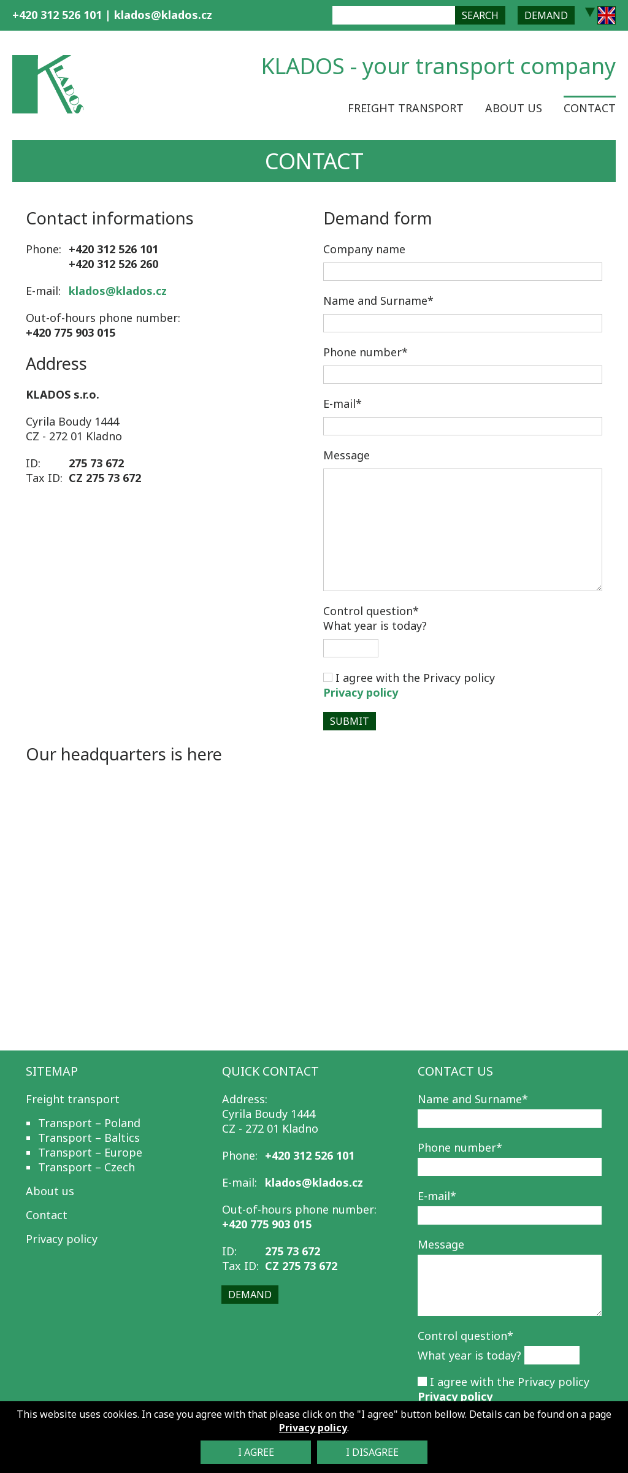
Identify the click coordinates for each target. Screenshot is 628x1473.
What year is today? (375, 618)
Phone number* (365, 352)
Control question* (465, 1335)
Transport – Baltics (89, 1137)
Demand (546, 15)
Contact (590, 108)
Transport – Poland (89, 1122)
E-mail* (342, 403)
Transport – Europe (90, 1152)
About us (513, 108)
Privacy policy (360, 692)
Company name (364, 249)
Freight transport (406, 108)
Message (346, 455)
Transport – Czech (86, 1167)
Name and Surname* (378, 300)
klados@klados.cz (163, 14)
